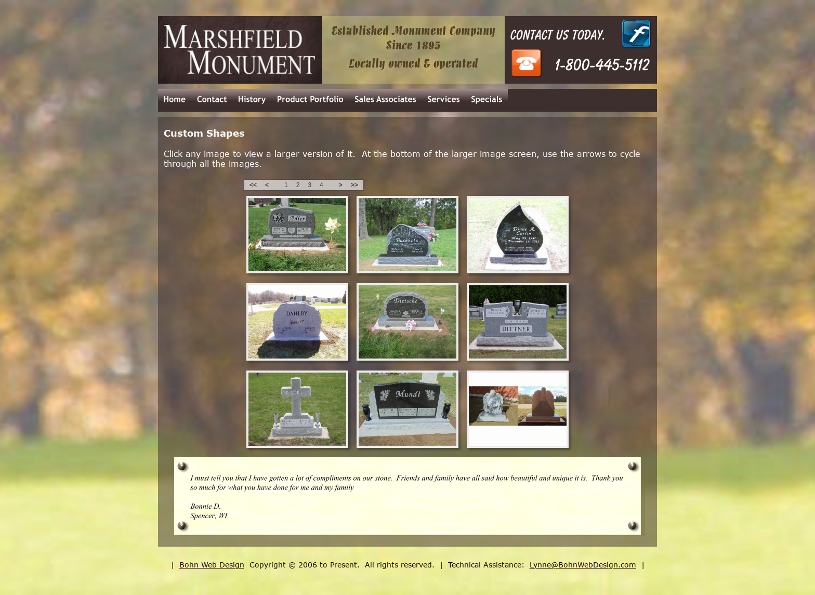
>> (354, 185)
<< (253, 185)
